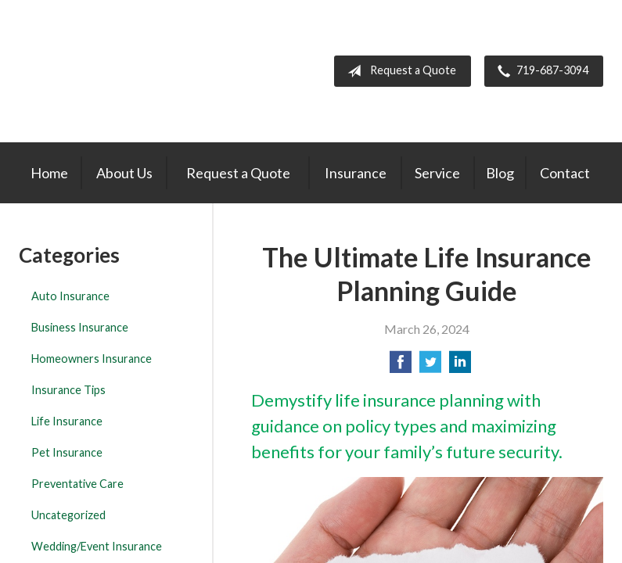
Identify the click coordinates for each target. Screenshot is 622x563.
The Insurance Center (108, 71)
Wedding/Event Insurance (96, 546)
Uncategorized (68, 515)
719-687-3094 (539, 71)
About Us (124, 172)
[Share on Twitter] (430, 366)
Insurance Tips (68, 389)
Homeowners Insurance (91, 358)
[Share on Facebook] (401, 366)
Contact (565, 172)
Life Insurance (66, 421)
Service (437, 172)
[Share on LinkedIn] (460, 366)
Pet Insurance (66, 452)
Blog (500, 172)
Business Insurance (79, 327)
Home (49, 172)
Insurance (356, 172)
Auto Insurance (70, 296)
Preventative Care (77, 483)
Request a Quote (398, 71)
